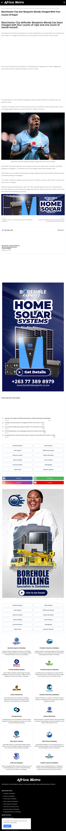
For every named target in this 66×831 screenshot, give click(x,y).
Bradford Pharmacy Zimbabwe (49, 694)
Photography (48, 465)
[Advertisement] (33, 50)
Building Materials (8, 818)
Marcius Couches (17, 455)
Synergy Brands (17, 716)
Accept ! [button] (7, 826)
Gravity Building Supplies (17, 669)
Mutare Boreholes (48, 455)
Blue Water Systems (16, 741)
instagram (18, 482)
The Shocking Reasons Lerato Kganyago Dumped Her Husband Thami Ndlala (25, 431)
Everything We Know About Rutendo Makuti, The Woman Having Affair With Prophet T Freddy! (30, 435)
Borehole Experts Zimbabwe (17, 648)
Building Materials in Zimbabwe (12, 812)
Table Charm (17, 469)
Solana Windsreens (17, 694)
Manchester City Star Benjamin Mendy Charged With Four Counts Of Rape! (11, 247)
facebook (18, 478)
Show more (61, 230)
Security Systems (17, 465)
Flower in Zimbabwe (9, 796)
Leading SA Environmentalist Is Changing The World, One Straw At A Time (24, 422)
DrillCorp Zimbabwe (16, 763)
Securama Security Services (11, 806)
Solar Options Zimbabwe (10, 804)
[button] (64, 2)
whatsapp (50, 478)
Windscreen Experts (48, 450)
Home (3, 8)
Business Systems (48, 469)
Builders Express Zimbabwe (49, 763)
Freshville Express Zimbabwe (49, 669)
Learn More (13, 822)
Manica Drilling (17, 460)
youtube (50, 482)
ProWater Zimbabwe (9, 793)
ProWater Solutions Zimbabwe (49, 648)
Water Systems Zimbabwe (10, 801)
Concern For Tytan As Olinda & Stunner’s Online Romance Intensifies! (27, 418)
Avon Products (48, 460)
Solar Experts (17, 450)
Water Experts (48, 445)
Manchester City (10, 8)
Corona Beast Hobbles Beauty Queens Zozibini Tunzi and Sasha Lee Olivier (25, 427)
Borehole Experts (18, 445)
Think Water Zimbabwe (49, 741)
